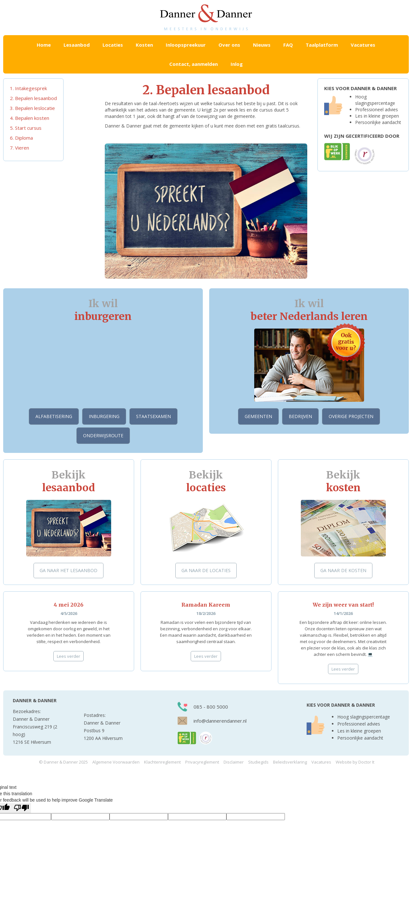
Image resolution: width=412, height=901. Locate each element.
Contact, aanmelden (193, 64)
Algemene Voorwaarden (116, 762)
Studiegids (258, 762)
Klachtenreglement (162, 762)
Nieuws (262, 45)
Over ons (229, 45)
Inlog (237, 64)
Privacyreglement (202, 762)
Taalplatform (322, 45)
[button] (76, 44)
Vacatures (363, 45)
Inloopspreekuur (186, 45)
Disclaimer (234, 762)
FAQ (288, 45)
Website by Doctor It (355, 762)
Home (44, 45)
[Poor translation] (21, 808)
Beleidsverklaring (290, 762)
